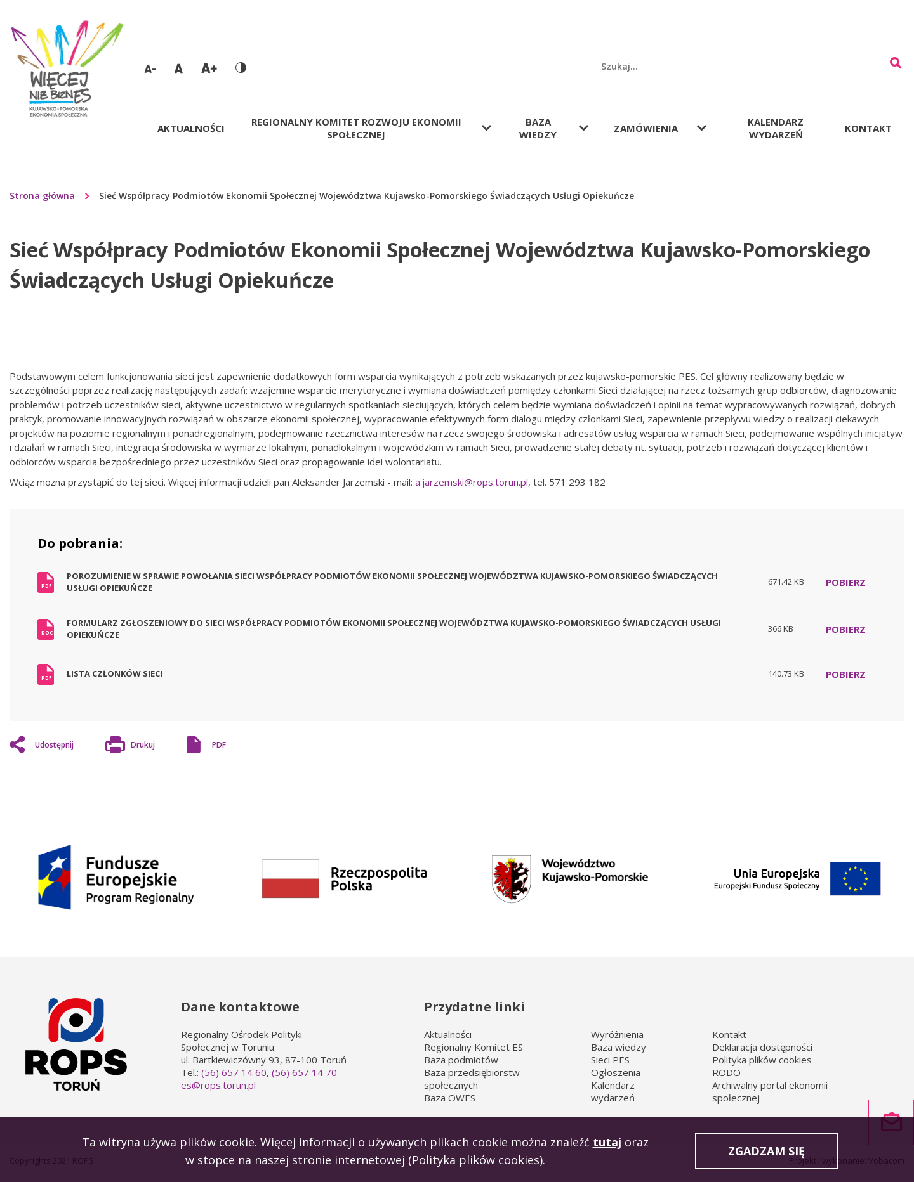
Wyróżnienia (617, 1034)
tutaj (607, 1144)
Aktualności (191, 128)
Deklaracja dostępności (762, 1047)
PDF (219, 744)
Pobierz (846, 582)
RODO (726, 1072)
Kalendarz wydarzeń (776, 128)
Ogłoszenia (615, 1072)
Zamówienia (646, 128)
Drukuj (143, 746)
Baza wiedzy (538, 128)
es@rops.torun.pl (218, 1085)
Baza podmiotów (461, 1059)
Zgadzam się (766, 1154)
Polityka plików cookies (762, 1059)
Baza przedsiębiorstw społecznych (472, 1078)
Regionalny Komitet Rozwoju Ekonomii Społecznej (356, 128)
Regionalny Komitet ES (473, 1047)
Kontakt (868, 128)
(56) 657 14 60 (234, 1072)
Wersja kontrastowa (240, 67)
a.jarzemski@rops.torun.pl (471, 482)
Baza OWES (449, 1097)
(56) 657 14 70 (304, 1072)
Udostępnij (54, 744)
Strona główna (42, 196)
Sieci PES (610, 1059)
